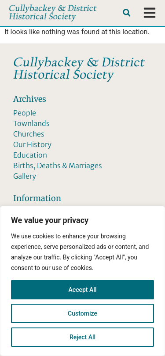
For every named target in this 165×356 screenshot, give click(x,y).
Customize (82, 313)
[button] (126, 13)
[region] (82, 281)
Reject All (82, 337)
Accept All (83, 289)
